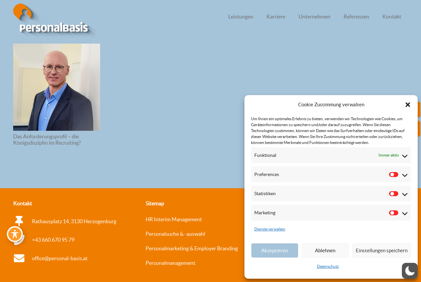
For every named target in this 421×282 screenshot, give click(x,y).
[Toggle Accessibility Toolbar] (15, 234)
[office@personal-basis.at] (22, 258)
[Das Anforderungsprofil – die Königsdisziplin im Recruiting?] (56, 87)
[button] (408, 104)
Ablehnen (325, 250)
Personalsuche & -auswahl (175, 234)
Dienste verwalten (269, 229)
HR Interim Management (174, 219)
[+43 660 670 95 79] (22, 239)
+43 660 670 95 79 (53, 240)
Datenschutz (328, 266)
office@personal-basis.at (60, 258)
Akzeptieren (274, 250)
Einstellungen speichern (381, 250)
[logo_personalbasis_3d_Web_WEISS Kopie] (54, 21)
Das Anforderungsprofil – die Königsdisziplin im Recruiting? (47, 139)
